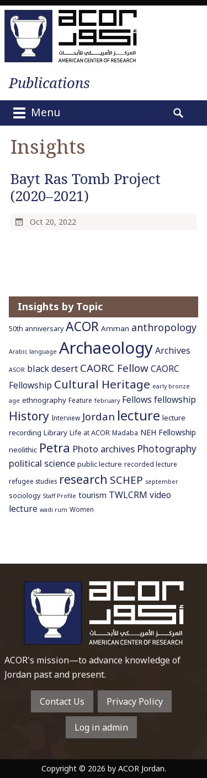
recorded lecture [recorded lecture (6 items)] (150, 464)
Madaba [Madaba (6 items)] (125, 432)
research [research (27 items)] (83, 479)
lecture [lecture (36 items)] (138, 415)
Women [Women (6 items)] (82, 509)
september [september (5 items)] (161, 481)
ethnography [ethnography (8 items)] (44, 400)
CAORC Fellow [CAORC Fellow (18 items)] (114, 368)
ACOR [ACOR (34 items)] (82, 326)
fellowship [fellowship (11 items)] (175, 399)
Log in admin (101, 727)
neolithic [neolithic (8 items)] (23, 450)
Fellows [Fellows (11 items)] (137, 399)
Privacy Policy (135, 701)
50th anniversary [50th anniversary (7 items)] (36, 328)
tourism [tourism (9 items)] (92, 495)
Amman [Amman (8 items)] (115, 328)
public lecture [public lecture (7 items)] (99, 464)
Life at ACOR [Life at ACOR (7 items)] (90, 432)
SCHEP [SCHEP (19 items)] (126, 480)
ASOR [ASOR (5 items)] (17, 370)
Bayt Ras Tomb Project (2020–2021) (85, 187)
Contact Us (62, 701)
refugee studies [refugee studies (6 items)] (33, 481)
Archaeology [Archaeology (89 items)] (106, 348)
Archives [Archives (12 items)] (172, 350)
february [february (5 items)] (107, 400)
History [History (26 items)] (29, 416)
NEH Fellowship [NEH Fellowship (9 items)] (168, 432)
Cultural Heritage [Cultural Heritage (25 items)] (102, 384)
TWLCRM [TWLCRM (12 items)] (128, 495)
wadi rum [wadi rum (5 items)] (53, 510)
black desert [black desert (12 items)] (52, 369)
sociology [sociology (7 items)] (24, 495)
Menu (35, 113)
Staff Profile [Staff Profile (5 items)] (59, 496)
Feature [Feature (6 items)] (80, 400)
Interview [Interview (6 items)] (65, 417)
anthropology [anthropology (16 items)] (164, 327)
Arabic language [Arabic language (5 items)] (33, 351)
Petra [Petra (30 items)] (54, 447)
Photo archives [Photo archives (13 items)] (103, 448)
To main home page (104, 613)
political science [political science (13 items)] (42, 463)
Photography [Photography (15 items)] (167, 448)
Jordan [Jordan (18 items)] (98, 416)
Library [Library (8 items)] (55, 432)
